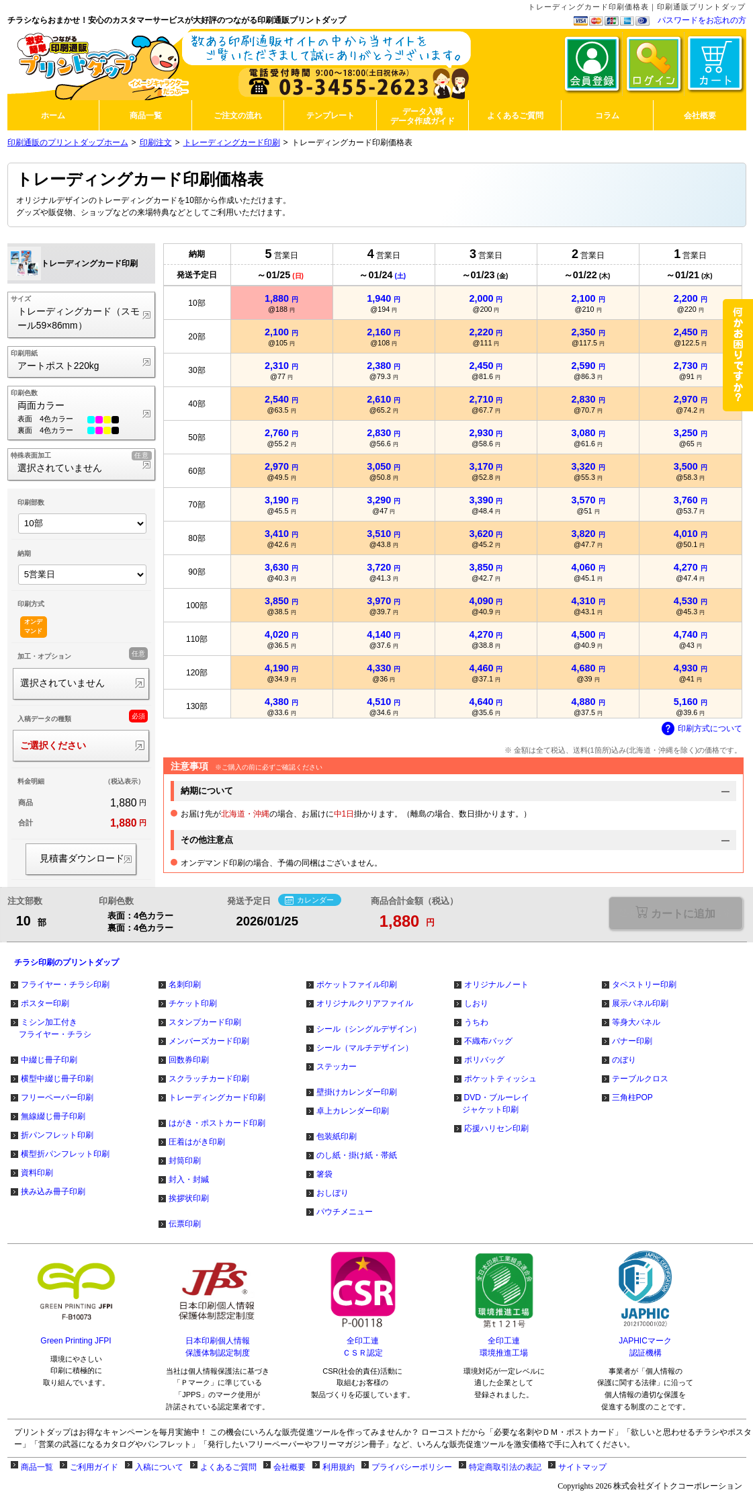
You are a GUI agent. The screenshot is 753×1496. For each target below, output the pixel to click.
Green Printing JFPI (75, 1340)
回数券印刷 (189, 1060)
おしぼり (332, 1193)
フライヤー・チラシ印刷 (65, 984)
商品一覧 (37, 1467)
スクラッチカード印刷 (209, 1078)
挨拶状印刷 (189, 1198)
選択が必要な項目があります (675, 913)
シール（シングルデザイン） (368, 1029)
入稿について (159, 1467)
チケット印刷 (193, 1003)
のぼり (624, 1060)
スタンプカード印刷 (205, 1022)
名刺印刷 (185, 984)
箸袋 (324, 1174)
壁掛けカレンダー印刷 (356, 1092)
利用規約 (338, 1467)
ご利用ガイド (94, 1467)
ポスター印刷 (45, 1003)
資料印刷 (37, 1172)
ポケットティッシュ (500, 1078)
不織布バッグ (488, 1041)
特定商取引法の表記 (505, 1467)
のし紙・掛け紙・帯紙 (356, 1155)
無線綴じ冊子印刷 (53, 1116)
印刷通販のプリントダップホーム (67, 142)
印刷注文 (156, 142)
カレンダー (309, 900)
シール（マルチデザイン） (364, 1047)
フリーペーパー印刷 (57, 1097)
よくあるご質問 (228, 1467)
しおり (476, 1003)
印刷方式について (702, 729)
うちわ (476, 1022)
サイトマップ (582, 1467)
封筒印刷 (185, 1160)
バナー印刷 (632, 1041)
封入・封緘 (189, 1179)
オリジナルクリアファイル (364, 1003)
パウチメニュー (344, 1211)
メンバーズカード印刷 (209, 1041)
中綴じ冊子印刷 (49, 1060)
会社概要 (289, 1467)
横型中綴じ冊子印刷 (57, 1078)
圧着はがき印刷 (197, 1142)
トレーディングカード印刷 (231, 142)
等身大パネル (636, 1022)
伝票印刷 (185, 1224)
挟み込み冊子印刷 (53, 1191)
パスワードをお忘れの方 (702, 20)
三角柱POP (632, 1097)
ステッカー (336, 1066)
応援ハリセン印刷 (496, 1128)
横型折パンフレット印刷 (65, 1154)
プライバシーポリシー (411, 1467)
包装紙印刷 (336, 1136)
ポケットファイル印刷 (356, 984)
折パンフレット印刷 (57, 1135)
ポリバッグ (484, 1060)
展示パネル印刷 (640, 1003)
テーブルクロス (640, 1078)
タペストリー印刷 (644, 984)
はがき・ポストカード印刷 (217, 1123)
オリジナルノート (496, 984)
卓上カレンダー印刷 (352, 1111)
